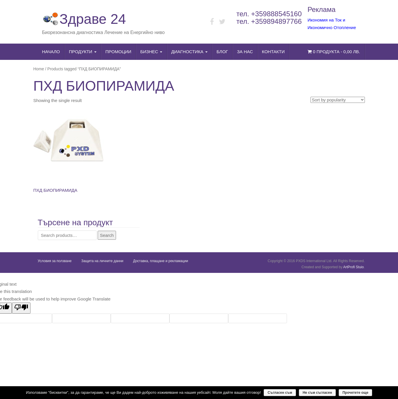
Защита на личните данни (102, 261)
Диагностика (189, 51)
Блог (222, 51)
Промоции (118, 51)
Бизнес (151, 51)
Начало (51, 51)
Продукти (83, 51)
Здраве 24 (84, 19)
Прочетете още (355, 393)
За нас (245, 51)
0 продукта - (334, 51)
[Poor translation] (21, 308)
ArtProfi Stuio (353, 267)
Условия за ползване (55, 261)
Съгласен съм (279, 393)
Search (107, 235)
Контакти (273, 51)
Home (38, 69)
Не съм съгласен (317, 393)
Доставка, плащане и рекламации (160, 261)
